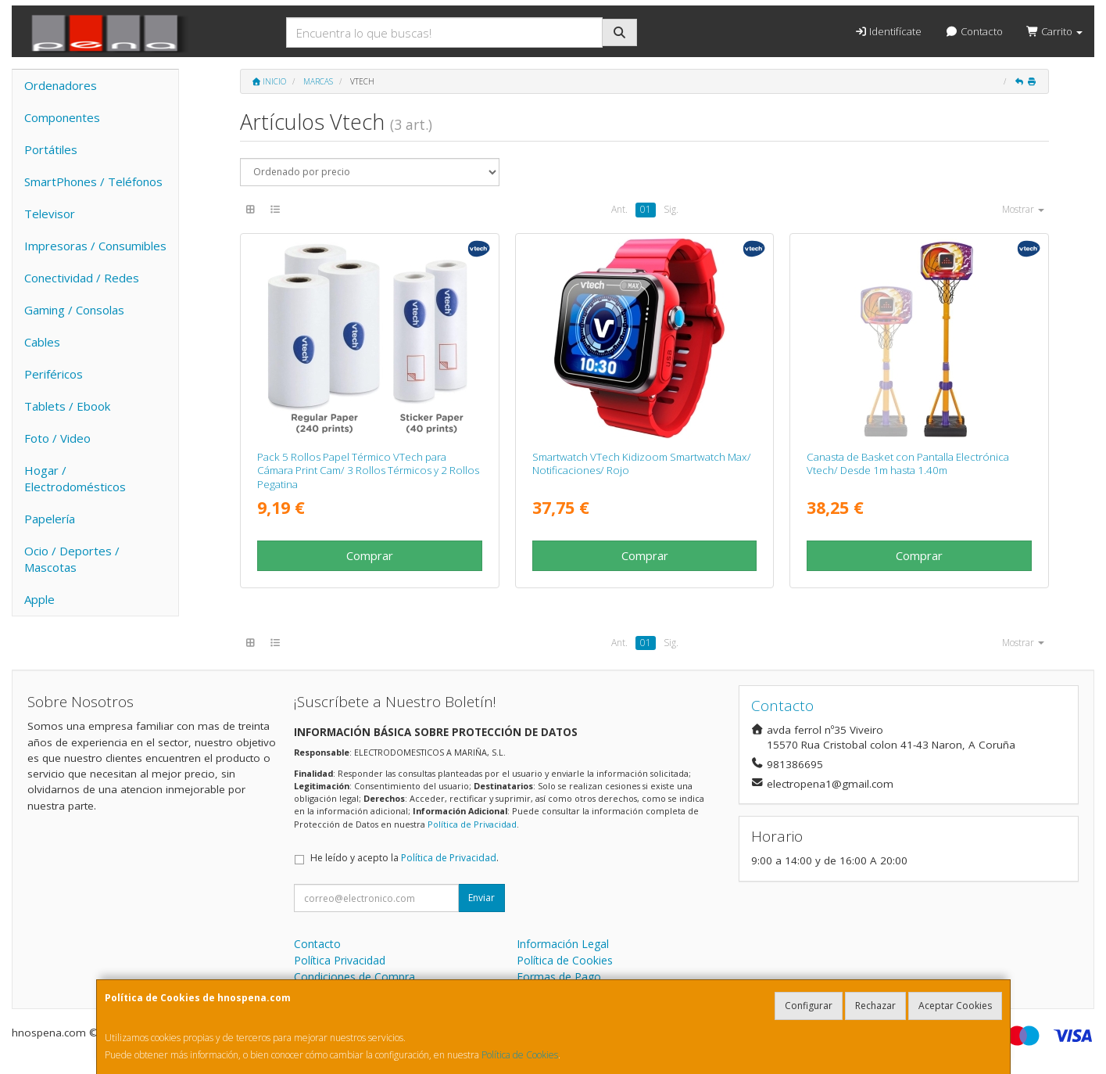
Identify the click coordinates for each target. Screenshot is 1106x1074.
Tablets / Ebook (67, 406)
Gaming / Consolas (74, 310)
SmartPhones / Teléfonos (93, 181)
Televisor (49, 213)
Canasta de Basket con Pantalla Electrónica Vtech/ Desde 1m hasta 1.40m (908, 463)
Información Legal (563, 943)
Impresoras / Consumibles (95, 245)
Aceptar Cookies (955, 1005)
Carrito (1054, 31)
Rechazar (875, 1005)
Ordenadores (60, 85)
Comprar (369, 555)
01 (645, 209)
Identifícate (888, 31)
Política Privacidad (339, 960)
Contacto (973, 31)
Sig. (671, 209)
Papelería (49, 518)
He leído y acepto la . (404, 857)
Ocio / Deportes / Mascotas (72, 559)
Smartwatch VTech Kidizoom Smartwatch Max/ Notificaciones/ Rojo (641, 463)
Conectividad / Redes (81, 278)
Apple (39, 599)
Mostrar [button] (1023, 209)
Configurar (808, 1005)
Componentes (62, 117)
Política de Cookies (519, 1054)
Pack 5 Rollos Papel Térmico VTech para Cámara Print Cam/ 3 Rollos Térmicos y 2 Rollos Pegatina (368, 470)
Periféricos (53, 374)
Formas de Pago (559, 976)
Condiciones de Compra (354, 976)
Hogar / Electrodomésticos (75, 478)
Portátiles (50, 149)
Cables (42, 342)
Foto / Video (57, 438)
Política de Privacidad (472, 824)
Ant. (619, 209)
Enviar (481, 897)
